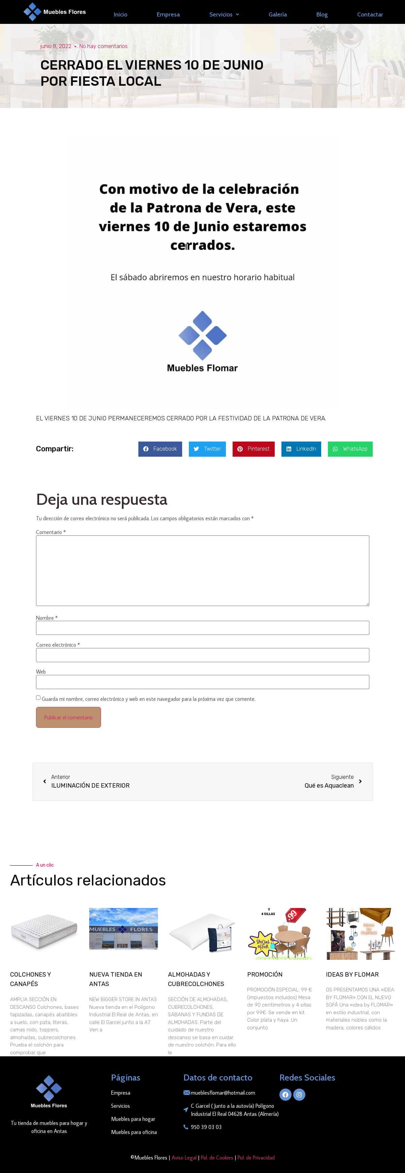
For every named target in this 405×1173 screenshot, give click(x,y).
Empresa (168, 14)
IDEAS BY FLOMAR (352, 974)
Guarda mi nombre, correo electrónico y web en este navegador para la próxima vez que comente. (149, 699)
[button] (160, 449)
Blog (322, 14)
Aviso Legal (183, 1157)
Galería (278, 14)
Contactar (370, 14)
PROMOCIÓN (264, 974)
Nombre (47, 617)
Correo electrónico (58, 644)
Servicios (224, 14)
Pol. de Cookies (217, 1157)
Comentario (51, 532)
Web (41, 671)
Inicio (120, 14)
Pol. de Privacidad (256, 1157)
